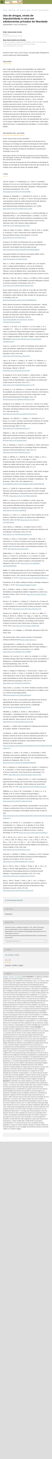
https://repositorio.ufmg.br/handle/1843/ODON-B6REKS (21, 249)
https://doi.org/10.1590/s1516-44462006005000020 (19, 763)
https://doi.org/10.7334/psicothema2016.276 (17, 534)
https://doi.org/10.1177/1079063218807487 (23, 496)
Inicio (5, 10)
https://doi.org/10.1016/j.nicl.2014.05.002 (16, 370)
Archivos (12, 10)
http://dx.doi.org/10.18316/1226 (18, 549)
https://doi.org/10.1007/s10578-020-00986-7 (17, 192)
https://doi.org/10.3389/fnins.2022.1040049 (17, 652)
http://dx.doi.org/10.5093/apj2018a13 (19, 695)
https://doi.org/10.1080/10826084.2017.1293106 (18, 861)
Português (18, 977)
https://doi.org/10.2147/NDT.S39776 (14, 238)
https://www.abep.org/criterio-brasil (15, 259)
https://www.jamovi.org (29, 640)
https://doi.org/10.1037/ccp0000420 (14, 510)
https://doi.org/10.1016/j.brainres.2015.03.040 (18, 722)
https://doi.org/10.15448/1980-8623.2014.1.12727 (19, 385)
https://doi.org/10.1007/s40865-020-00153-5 (33, 578)
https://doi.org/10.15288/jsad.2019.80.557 (16, 428)
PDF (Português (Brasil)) (15, 900)
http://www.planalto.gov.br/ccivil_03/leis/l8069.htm (20, 300)
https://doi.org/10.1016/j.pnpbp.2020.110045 (17, 209)
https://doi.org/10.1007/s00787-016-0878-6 (16, 683)
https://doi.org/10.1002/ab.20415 (16, 440)
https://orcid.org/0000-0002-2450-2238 (13, 46)
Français (11, 977)
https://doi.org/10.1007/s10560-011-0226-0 (33, 787)
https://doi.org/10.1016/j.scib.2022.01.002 (16, 850)
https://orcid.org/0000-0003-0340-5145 (13, 36)
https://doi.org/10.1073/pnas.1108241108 (25, 626)
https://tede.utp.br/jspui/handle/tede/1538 (17, 707)
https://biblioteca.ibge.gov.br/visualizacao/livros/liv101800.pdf (23, 484)
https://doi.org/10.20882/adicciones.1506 (16, 226)
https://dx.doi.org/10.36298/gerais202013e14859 (19, 399)
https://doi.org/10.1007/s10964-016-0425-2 (16, 452)
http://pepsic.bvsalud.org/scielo (26, 585)
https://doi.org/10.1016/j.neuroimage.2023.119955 (25, 775)
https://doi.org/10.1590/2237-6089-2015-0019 (17, 801)
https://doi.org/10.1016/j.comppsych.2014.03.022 (19, 876)
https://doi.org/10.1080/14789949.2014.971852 (18, 285)
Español (5, 977)
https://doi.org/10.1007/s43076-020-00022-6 (33, 833)
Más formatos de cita (13, 941)
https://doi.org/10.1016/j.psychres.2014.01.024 (18, 890)
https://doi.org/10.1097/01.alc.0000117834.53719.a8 (20, 414)
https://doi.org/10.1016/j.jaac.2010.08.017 (16, 356)
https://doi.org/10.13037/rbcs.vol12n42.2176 (26, 609)
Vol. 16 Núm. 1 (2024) (23, 10)
